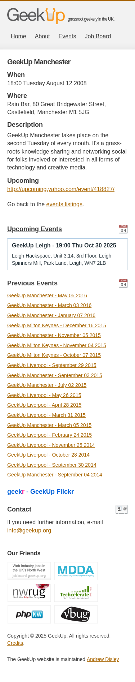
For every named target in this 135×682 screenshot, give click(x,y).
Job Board (98, 36)
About (42, 36)
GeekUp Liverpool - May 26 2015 (44, 395)
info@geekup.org (29, 530)
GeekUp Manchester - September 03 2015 (54, 375)
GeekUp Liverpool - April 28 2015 (44, 405)
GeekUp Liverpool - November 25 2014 (51, 445)
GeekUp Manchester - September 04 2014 (54, 475)
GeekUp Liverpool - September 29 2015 (51, 365)
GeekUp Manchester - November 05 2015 (54, 335)
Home (18, 36)
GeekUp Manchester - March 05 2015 (49, 425)
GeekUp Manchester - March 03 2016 (49, 305)
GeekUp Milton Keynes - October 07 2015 (54, 355)
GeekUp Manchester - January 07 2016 (51, 315)
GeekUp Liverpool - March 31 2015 (46, 415)
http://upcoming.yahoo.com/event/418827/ (60, 189)
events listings (64, 204)
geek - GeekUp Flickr (40, 491)
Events (67, 36)
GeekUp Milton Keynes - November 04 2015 (56, 345)
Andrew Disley (103, 659)
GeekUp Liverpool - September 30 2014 (51, 465)
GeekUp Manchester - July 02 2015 (46, 385)
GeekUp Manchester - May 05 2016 (47, 295)
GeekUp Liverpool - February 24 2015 (49, 435)
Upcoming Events (34, 229)
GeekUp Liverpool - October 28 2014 (48, 455)
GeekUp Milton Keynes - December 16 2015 (56, 325)
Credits (15, 643)
